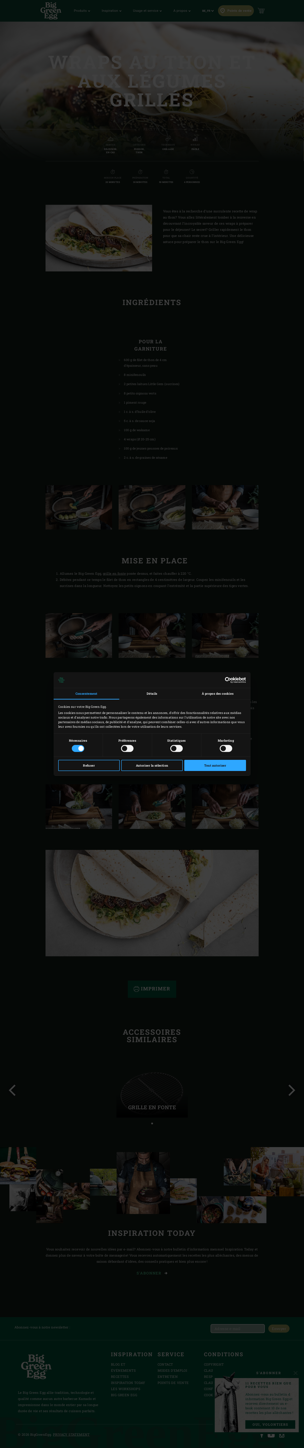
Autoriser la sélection (152, 765)
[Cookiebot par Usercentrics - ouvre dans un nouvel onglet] (227, 680)
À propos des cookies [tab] (218, 693)
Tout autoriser (215, 765)
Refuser (89, 765)
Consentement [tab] (86, 693)
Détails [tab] (152, 693)
